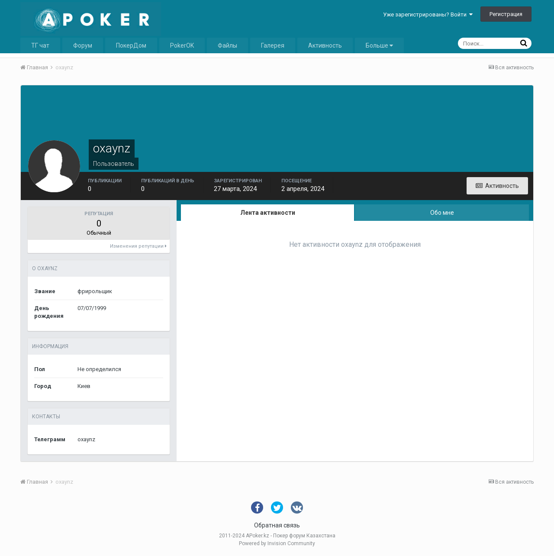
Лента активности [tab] (267, 212)
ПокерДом (131, 45)
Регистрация (506, 14)
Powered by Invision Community (277, 543)
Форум (82, 45)
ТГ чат (40, 45)
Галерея (272, 45)
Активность (325, 45)
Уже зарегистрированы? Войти (428, 14)
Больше (379, 45)
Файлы (227, 45)
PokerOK (182, 45)
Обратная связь (277, 525)
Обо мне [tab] (442, 212)
